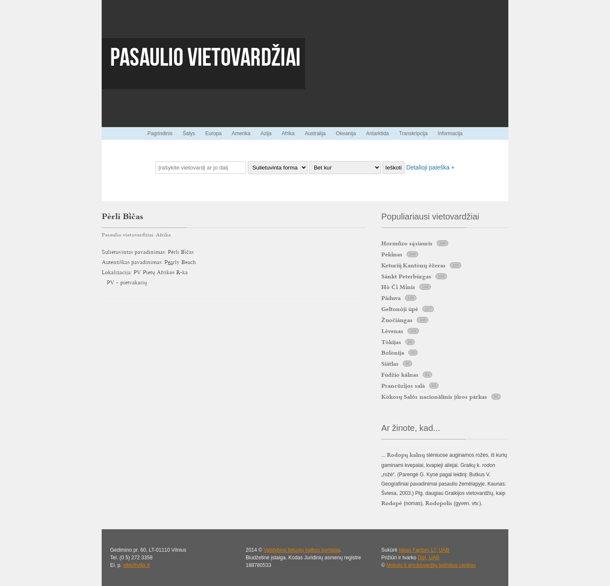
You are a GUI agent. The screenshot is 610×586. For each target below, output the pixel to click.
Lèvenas (392, 331)
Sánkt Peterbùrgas (406, 276)
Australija (315, 133)
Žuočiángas (397, 320)
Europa (213, 133)
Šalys (189, 133)
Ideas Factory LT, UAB (424, 550)
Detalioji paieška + (430, 167)
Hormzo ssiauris (407, 243)
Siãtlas (390, 363)
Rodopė (392, 503)
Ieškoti (393, 167)
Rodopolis (438, 503)
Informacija (450, 133)
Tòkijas (391, 342)
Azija (266, 133)
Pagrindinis (159, 133)
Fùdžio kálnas (400, 374)
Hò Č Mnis (398, 287)
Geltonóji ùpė (399, 309)
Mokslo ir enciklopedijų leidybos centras (431, 565)
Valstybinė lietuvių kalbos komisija (301, 550)
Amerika (241, 133)
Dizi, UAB (428, 558)
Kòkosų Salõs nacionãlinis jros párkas (434, 396)
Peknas (391, 254)
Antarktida (377, 133)
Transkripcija (413, 133)
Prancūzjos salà (403, 385)
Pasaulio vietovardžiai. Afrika (136, 234)
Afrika (288, 133)
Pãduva (391, 298)
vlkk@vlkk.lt (136, 565)
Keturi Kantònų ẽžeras (413, 265)
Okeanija (346, 133)
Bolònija (392, 352)
